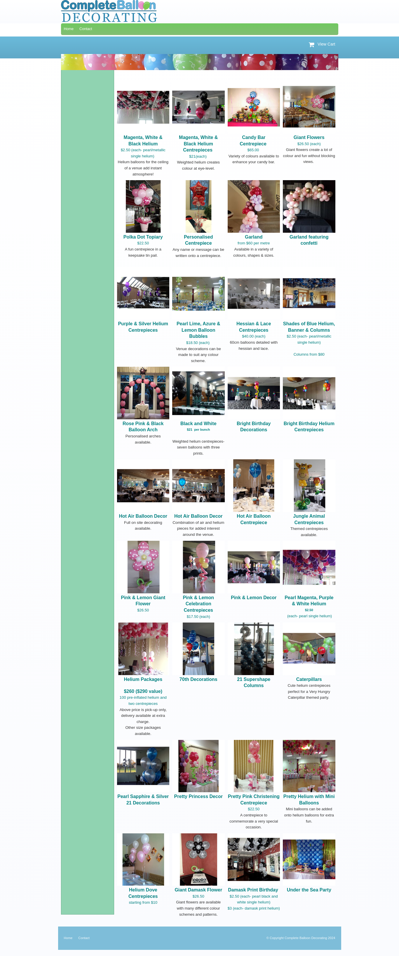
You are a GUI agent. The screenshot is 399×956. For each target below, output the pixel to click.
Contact (84, 938)
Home (68, 938)
